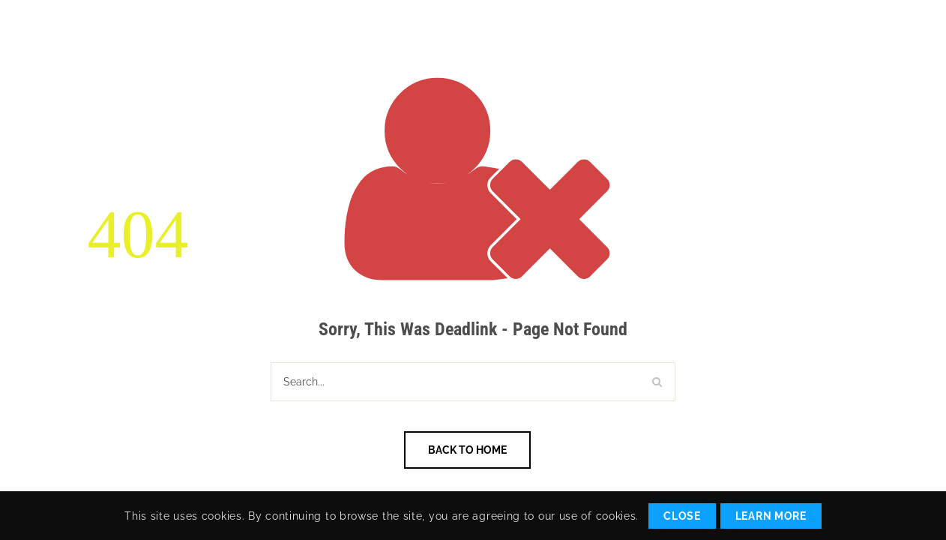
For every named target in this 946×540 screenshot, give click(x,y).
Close (682, 516)
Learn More (771, 516)
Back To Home (467, 450)
